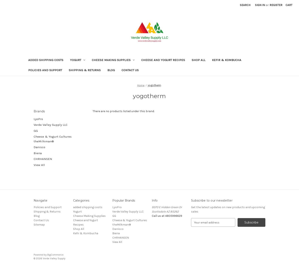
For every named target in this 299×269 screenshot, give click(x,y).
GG (36, 131)
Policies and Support (45, 70)
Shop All (198, 60)
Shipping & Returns (85, 70)
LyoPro (38, 119)
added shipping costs (45, 60)
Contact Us (130, 70)
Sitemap (39, 224)
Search (245, 5)
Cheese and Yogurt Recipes (163, 60)
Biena (38, 153)
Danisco (39, 147)
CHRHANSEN (43, 159)
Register (276, 5)
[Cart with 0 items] (289, 5)
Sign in (260, 5)
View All (39, 165)
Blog (111, 70)
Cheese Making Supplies (113, 60)
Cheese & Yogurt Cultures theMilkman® (53, 139)
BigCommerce (55, 254)
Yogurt (77, 60)
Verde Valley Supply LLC (50, 125)
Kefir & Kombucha (226, 60)
